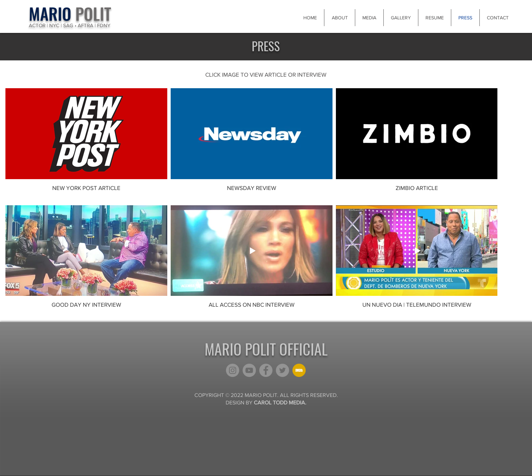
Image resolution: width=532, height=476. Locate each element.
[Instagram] (232, 370)
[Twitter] (282, 370)
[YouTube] (249, 370)
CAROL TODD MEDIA (279, 402)
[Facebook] (265, 370)
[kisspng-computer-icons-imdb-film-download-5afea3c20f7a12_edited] (299, 370)
